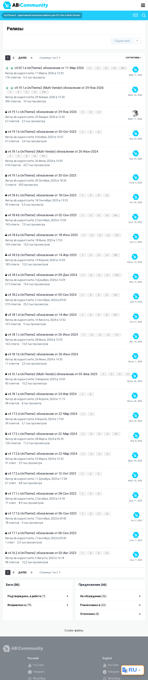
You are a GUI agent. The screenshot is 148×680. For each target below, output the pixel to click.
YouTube (36, 656)
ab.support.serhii (24, 72)
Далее (22, 57)
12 (117, 271)
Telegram (36, 663)
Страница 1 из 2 (50, 57)
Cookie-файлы (74, 622)
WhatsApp (36, 670)
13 (44, 91)
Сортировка (133, 58)
